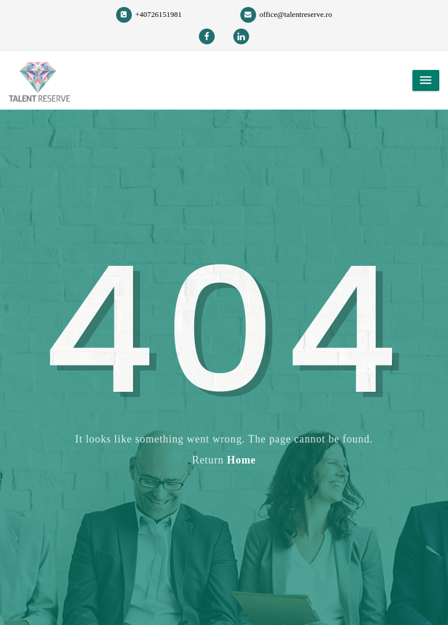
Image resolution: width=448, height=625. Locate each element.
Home (241, 460)
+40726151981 (149, 14)
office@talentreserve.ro (286, 14)
